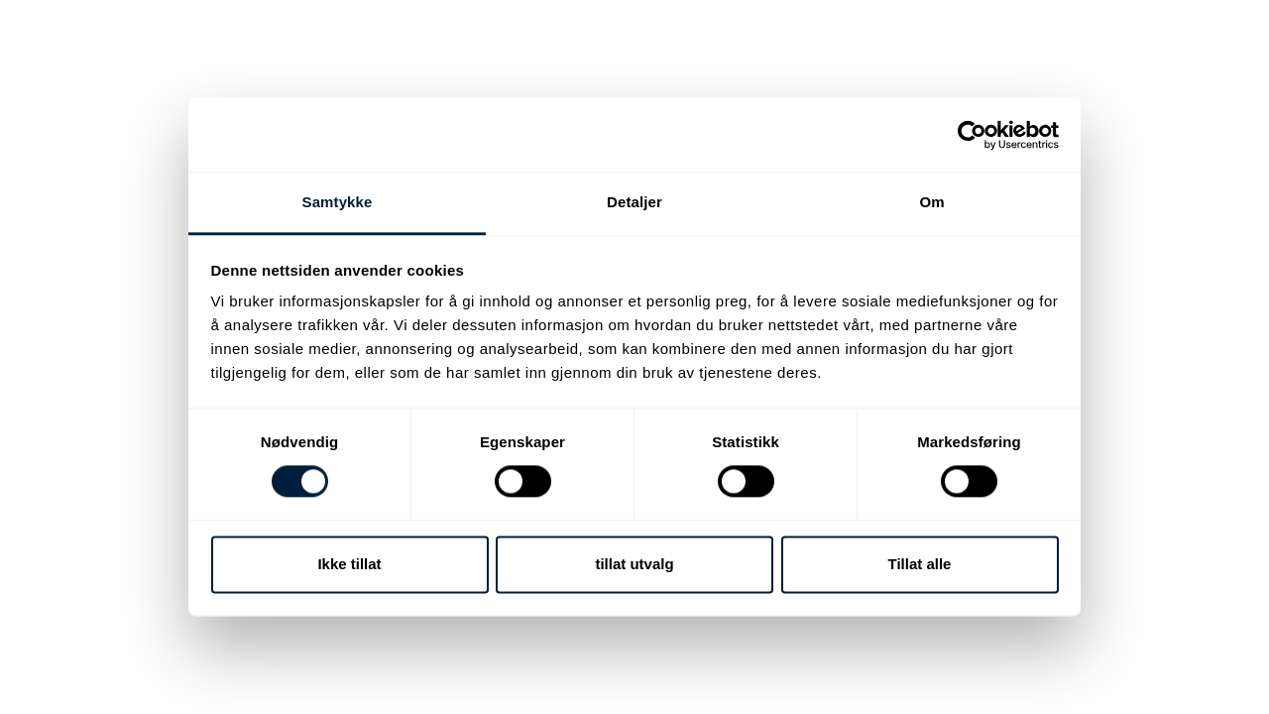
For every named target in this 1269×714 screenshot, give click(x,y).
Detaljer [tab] (634, 201)
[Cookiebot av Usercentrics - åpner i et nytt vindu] (972, 135)
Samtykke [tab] (337, 201)
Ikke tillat (349, 563)
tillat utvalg (634, 563)
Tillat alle (920, 563)
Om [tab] (931, 201)
